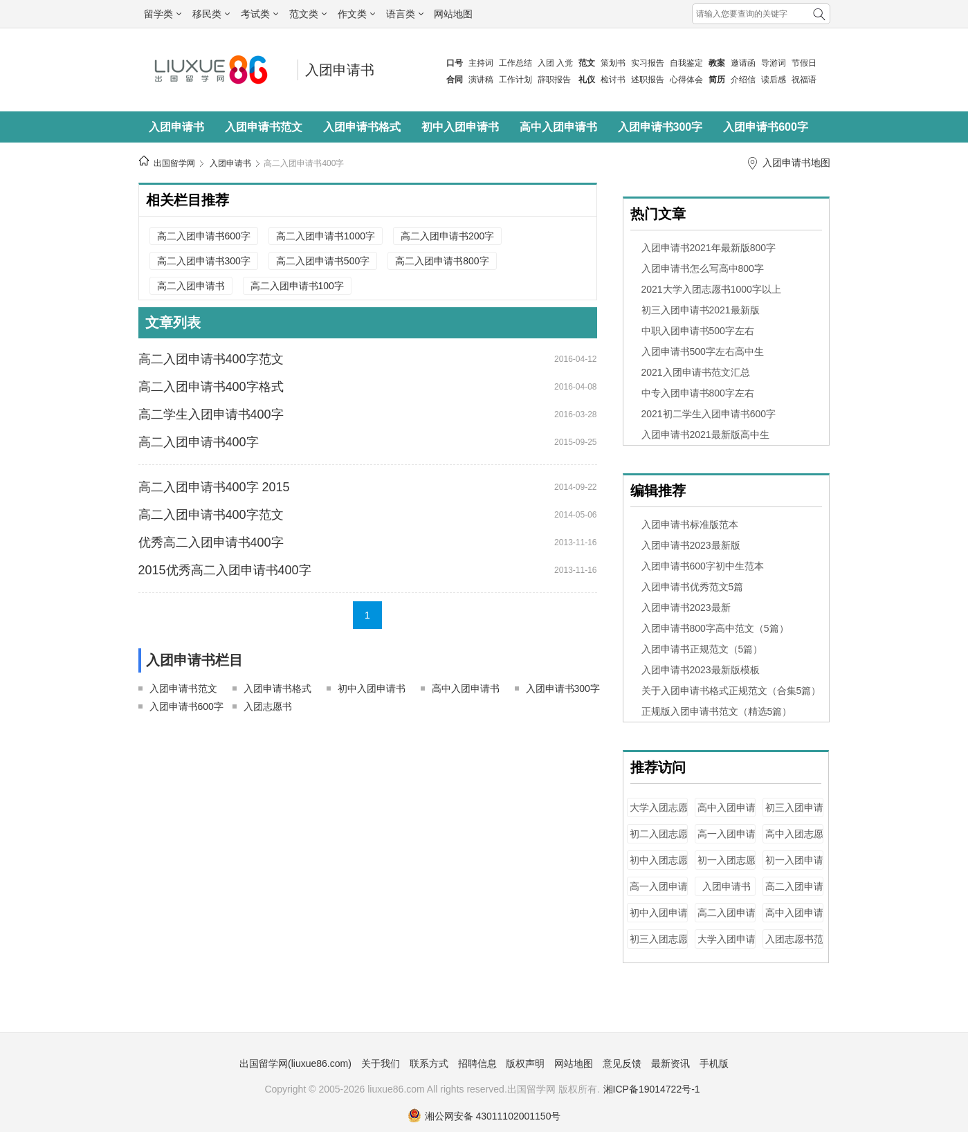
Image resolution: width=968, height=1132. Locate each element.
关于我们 (380, 1063)
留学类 (162, 13)
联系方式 (429, 1063)
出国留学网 (174, 163)
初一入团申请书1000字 (794, 867)
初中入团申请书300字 (659, 919)
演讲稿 (480, 79)
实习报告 (647, 63)
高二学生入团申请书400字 (211, 414)
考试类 (259, 13)
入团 (546, 63)
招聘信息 (477, 1063)
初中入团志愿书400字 (659, 867)
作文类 (356, 13)
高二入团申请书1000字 (325, 235)
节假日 (804, 63)
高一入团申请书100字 (659, 893)
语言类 (404, 13)
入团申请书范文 (263, 127)
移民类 (211, 13)
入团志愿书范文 (794, 945)
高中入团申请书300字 (726, 814)
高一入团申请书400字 (726, 840)
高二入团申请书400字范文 (211, 359)
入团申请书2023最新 (686, 607)
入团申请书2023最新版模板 (700, 669)
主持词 (480, 63)
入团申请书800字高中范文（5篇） (715, 628)
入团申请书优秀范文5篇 (692, 586)
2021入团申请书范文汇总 (695, 372)
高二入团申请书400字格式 (211, 387)
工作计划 (515, 79)
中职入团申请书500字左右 (697, 330)
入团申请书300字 (660, 127)
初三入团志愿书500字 (659, 945)
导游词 (773, 63)
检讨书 (613, 79)
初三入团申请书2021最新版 (700, 310)
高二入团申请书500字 (322, 260)
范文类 (308, 13)
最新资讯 (670, 1063)
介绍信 (743, 79)
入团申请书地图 (796, 162)
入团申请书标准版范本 (689, 524)
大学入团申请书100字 (726, 945)
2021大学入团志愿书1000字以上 (711, 289)
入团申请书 (339, 69)
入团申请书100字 (726, 893)
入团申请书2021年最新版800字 (708, 247)
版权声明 (525, 1063)
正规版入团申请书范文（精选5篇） (716, 711)
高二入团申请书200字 (447, 235)
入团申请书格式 (362, 127)
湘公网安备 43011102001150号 (484, 1116)
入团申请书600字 (765, 127)
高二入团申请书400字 (304, 163)
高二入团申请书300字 (203, 260)
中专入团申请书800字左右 (697, 393)
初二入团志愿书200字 (659, 840)
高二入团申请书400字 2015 (214, 487)
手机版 (714, 1063)
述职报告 (647, 79)
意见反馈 (622, 1063)
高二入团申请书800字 (441, 260)
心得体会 (686, 79)
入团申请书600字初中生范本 (702, 566)
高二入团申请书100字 (297, 285)
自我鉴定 (686, 63)
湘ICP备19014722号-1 (651, 1089)
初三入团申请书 (794, 814)
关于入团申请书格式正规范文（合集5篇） (731, 690)
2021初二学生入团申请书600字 (708, 413)
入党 (564, 63)
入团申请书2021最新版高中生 (705, 434)
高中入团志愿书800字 (794, 840)
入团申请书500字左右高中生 (702, 351)
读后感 (773, 79)
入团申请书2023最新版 (690, 545)
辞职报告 (554, 79)
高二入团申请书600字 (203, 235)
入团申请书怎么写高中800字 (702, 268)
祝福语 (804, 79)
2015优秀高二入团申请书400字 (224, 570)
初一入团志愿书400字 (726, 867)
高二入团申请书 (191, 285)
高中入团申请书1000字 (794, 919)
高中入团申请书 (558, 127)
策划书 (613, 63)
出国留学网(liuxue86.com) (295, 1063)
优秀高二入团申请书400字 (211, 542)
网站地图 (453, 13)
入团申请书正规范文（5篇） (702, 649)
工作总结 (515, 63)
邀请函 (743, 63)
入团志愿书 (268, 706)
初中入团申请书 (460, 127)
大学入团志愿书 (659, 814)
